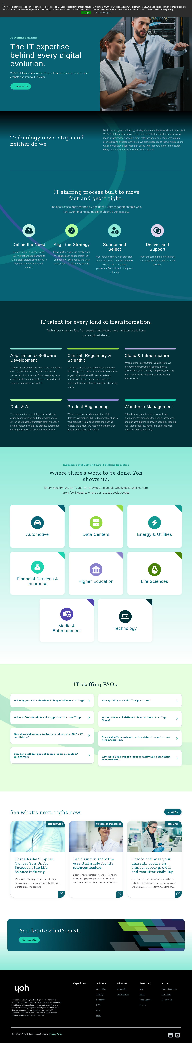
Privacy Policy (55, 1034)
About (166, 983)
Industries (124, 983)
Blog (142, 989)
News (143, 994)
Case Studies (146, 999)
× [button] (3, 3)
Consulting (101, 989)
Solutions (102, 983)
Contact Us (21, 86)
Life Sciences (124, 994)
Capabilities (80, 983)
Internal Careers (169, 989)
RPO (99, 1004)
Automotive (123, 989)
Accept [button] (85, 12)
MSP (99, 1015)
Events (143, 1004)
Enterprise (101, 999)
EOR (99, 1009)
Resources (146, 983)
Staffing (100, 994)
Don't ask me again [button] (102, 12)
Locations (167, 994)
